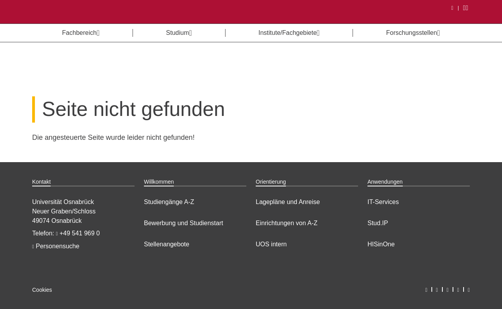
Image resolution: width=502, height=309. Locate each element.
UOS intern (271, 244)
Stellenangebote (166, 244)
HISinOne (381, 244)
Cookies (42, 290)
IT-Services (383, 202)
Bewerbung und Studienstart (183, 223)
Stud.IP (377, 223)
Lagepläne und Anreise (288, 202)
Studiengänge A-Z (169, 202)
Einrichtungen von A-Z (286, 223)
